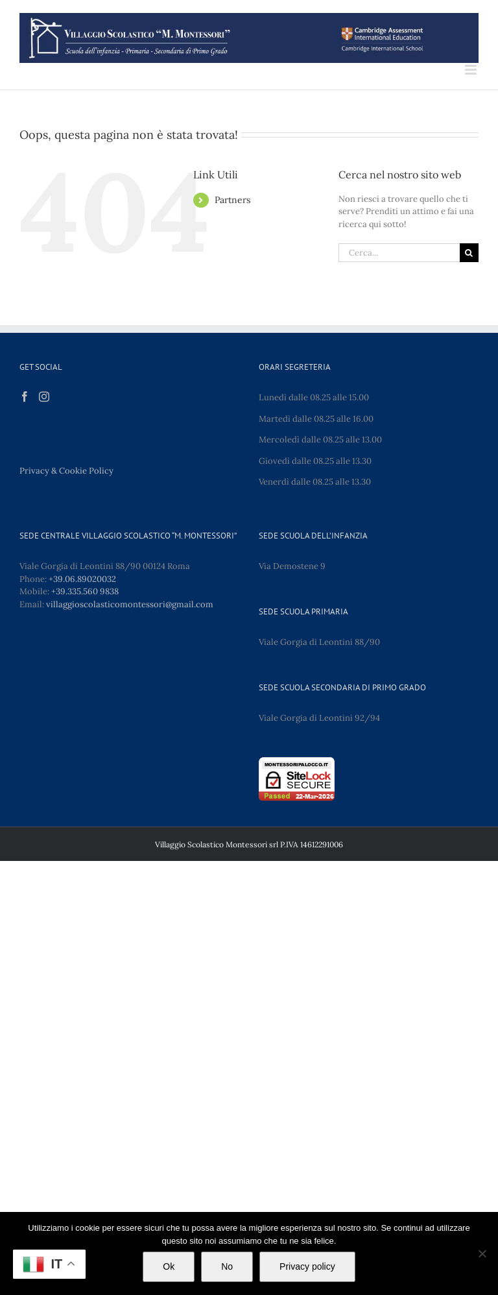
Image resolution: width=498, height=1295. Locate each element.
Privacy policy (307, 1266)
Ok (168, 1266)
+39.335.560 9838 (85, 591)
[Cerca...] (399, 252)
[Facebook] (24, 396)
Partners (232, 200)
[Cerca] (469, 252)
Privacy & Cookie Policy (66, 470)
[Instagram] (44, 396)
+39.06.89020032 (82, 579)
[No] (481, 1253)
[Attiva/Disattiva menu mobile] (472, 70)
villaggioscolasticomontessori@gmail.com (129, 604)
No (227, 1266)
